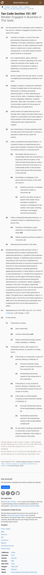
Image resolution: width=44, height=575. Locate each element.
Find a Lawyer (5, 529)
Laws (13, 564)
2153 (7, 313)
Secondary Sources (7, 546)
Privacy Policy (5, 549)
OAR (12, 567)
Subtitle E (27, 7)
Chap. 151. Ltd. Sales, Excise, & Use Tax (15, 9)
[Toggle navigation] (40, 2)
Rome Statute (15, 572)
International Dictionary (29, 572)
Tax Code (14, 7)
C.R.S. (13, 555)
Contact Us (4, 540)
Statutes (7, 7)
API (2, 537)
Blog (2, 532)
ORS (16, 567)
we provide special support (16, 515)
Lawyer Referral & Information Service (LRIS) (24, 506)
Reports (3, 543)
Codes (13, 552)
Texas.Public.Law (20, 2)
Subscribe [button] (5, 487)
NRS (12, 561)
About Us (4, 534)
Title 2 (20, 7)
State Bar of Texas (10, 502)
